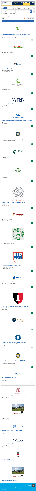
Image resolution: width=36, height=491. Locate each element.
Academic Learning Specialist (8, 103)
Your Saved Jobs (29, 8)
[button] (33, 11)
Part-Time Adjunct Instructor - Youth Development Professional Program (17, 120)
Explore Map (14, 8)
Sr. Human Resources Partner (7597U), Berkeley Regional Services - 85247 (16, 139)
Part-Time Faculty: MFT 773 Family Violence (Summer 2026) (13, 202)
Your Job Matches (21, 8)
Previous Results (18, 21)
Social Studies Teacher (6, 241)
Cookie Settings (28, 485)
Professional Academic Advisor (8, 281)
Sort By (3, 18)
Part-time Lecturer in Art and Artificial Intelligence (12, 430)
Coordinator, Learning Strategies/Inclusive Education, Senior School (16, 34)
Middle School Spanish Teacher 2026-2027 (10, 416)
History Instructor (5, 217)
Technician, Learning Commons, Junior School (11, 88)
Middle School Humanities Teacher (9, 68)
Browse (9, 8)
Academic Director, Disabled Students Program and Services (14, 342)
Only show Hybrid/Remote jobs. (9, 13)
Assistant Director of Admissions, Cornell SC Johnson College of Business (17, 395)
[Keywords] (8, 11)
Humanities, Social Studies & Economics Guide (11, 265)
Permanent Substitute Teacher (8, 155)
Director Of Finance (6, 459)
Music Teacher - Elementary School (9, 377)
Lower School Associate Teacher (8, 324)
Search (5, 8)
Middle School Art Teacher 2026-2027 (9, 480)
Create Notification (30, 18)
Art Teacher (4, 175)
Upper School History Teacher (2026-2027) (10, 50)
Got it (33, 485)
